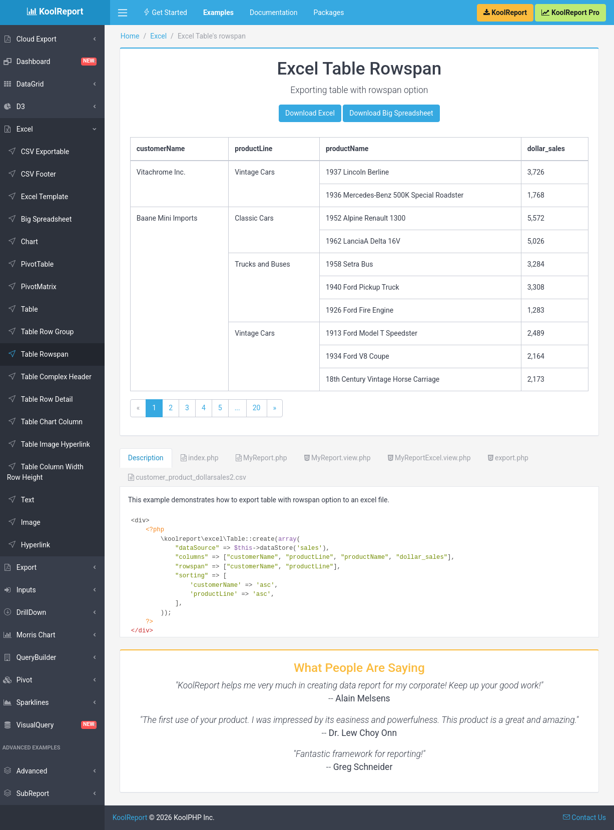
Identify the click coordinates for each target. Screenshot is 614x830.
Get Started (165, 13)
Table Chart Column (50, 422)
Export (25, 567)
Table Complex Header (55, 377)
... (243, 408)
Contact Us (584, 817)
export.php (513, 458)
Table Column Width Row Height (51, 472)
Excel (23, 129)
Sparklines (31, 702)
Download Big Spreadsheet (394, 113)
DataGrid (29, 84)
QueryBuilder (35, 657)
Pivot (23, 680)
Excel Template (43, 197)
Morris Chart (34, 635)
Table (28, 309)
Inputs (25, 590)
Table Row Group (46, 332)
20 (262, 408)
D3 (19, 107)
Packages (328, 13)
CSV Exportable (44, 152)
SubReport (31, 793)
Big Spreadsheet (45, 219)
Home (135, 36)
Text (26, 500)
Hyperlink (34, 545)
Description (151, 458)
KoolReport (135, 817)
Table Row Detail (46, 399)
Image (29, 522)
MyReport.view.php (343, 458)
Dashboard (55, 62)
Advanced (30, 771)
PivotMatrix (37, 287)
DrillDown (30, 612)
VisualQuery (55, 725)
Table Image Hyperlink (54, 444)
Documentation (274, 13)
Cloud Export (35, 39)
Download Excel (313, 113)
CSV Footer (37, 174)
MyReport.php (267, 458)
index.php (205, 458)
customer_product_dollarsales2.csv (193, 477)
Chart (28, 242)
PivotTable (36, 264)
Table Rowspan (43, 354)
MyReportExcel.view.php (434, 458)
